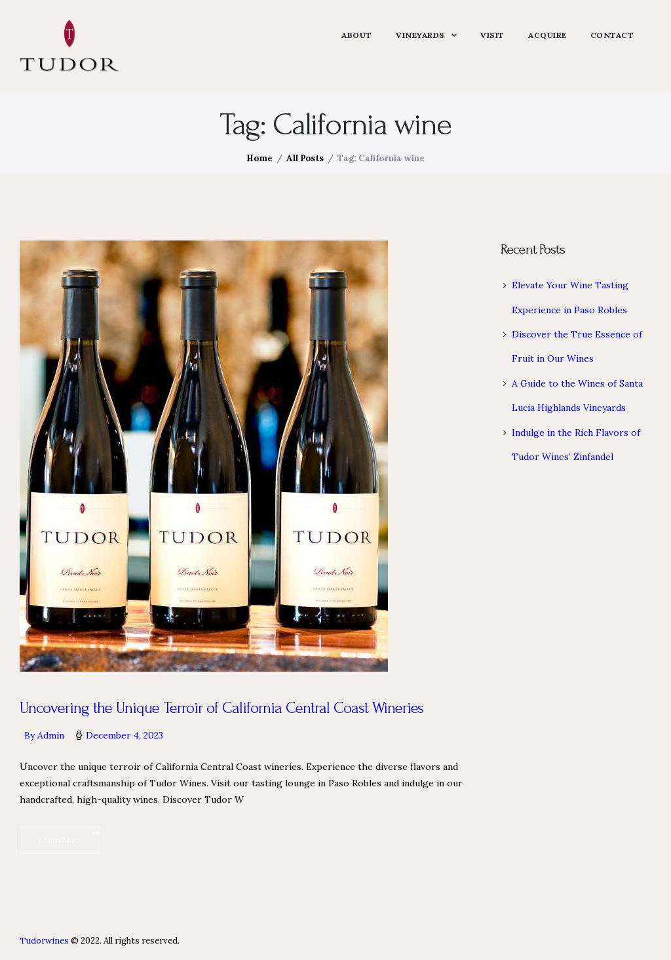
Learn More (60, 840)
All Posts (305, 158)
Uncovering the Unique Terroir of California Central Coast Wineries (222, 708)
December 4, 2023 (124, 735)
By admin (45, 735)
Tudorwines (44, 940)
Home (259, 158)
